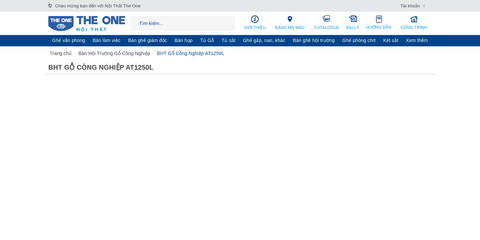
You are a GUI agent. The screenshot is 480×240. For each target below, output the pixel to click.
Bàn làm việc (106, 40)
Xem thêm (417, 40)
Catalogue (327, 22)
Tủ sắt (229, 40)
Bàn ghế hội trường (314, 40)
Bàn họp (184, 40)
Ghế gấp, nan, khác (264, 40)
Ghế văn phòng (68, 40)
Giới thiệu (255, 22)
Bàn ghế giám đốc (147, 40)
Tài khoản (410, 5)
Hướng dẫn (379, 22)
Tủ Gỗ (207, 40)
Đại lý (353, 22)
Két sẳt (391, 40)
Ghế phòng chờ (359, 40)
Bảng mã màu (290, 22)
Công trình (414, 22)
